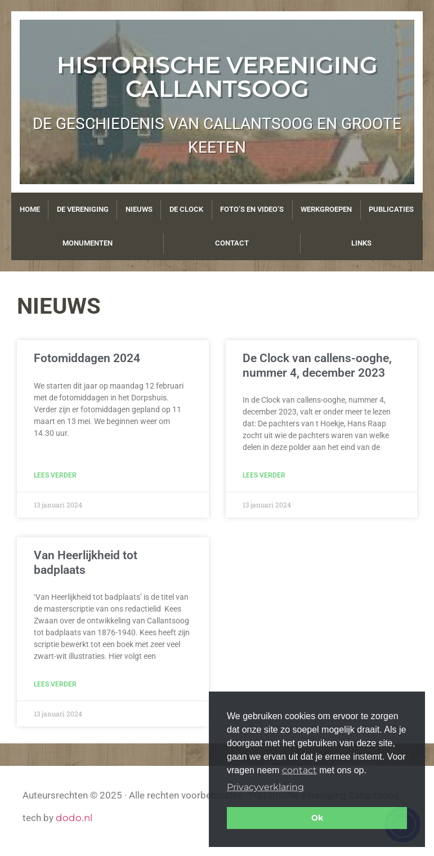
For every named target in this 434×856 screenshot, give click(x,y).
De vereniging (83, 209)
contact (299, 770)
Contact (232, 243)
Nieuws (139, 209)
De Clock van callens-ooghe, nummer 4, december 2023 (317, 365)
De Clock (186, 209)
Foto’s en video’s (252, 209)
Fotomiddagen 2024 (87, 358)
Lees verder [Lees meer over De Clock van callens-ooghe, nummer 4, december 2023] (264, 475)
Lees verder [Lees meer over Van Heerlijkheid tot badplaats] (55, 684)
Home (30, 209)
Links (361, 243)
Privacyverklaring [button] (265, 787)
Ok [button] (317, 818)
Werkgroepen (326, 209)
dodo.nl (74, 817)
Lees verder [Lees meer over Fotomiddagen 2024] (55, 475)
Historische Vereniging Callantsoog (217, 76)
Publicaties (391, 209)
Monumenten (87, 243)
